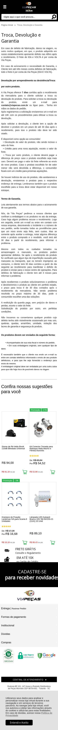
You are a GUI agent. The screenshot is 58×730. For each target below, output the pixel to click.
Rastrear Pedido (19, 608)
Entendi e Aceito (19, 722)
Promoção (35, 410)
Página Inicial (7, 25)
